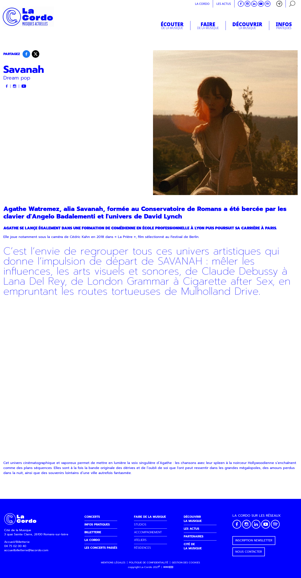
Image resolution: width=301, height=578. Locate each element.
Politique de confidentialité (148, 562)
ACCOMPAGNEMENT (148, 532)
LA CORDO (92, 540)
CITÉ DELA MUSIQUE (193, 546)
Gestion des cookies (186, 562)
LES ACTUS (191, 529)
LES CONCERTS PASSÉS (100, 548)
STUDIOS (140, 524)
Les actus (223, 4)
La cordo (202, 4)
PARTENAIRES (193, 536)
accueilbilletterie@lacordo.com (26, 550)
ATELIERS (140, 540)
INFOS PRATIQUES (97, 524)
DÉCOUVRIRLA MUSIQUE (193, 519)
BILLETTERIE (92, 532)
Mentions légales (113, 562)
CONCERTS (92, 517)
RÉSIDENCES (142, 548)
